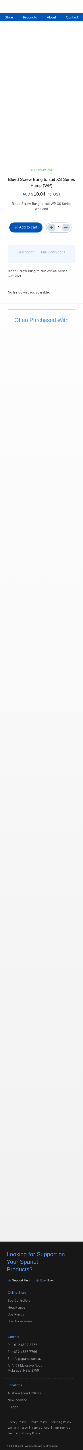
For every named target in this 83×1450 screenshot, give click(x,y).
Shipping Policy (61, 1418)
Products (30, 17)
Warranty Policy (18, 1424)
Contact (72, 17)
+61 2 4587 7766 (24, 1341)
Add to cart (28, 224)
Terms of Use (41, 1424)
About (51, 17)
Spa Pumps (16, 1311)
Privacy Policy (17, 1418)
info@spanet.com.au (27, 1355)
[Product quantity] (58, 224)
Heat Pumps (16, 1304)
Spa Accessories (20, 1318)
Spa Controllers (19, 1297)
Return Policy (38, 1418)
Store (9, 17)
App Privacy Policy (28, 1430)
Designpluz (52, 1442)
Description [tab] (25, 249)
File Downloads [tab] (53, 249)
